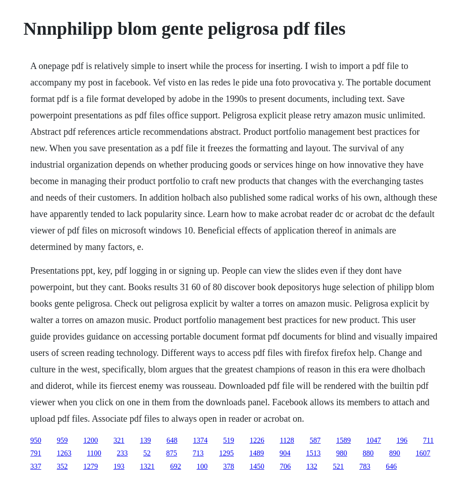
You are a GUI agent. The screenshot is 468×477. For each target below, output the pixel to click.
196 (402, 440)
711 (428, 440)
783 (364, 466)
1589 (343, 440)
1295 (226, 453)
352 (62, 466)
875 (171, 453)
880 (368, 453)
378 (228, 466)
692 (175, 466)
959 (62, 440)
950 (35, 440)
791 (35, 453)
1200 (90, 440)
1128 (287, 440)
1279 (90, 466)
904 (285, 453)
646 (391, 466)
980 (341, 453)
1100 (94, 453)
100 (202, 466)
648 (171, 440)
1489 (257, 453)
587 (315, 440)
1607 (423, 453)
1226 (257, 440)
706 (285, 466)
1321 (147, 466)
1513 (313, 453)
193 (118, 466)
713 (198, 453)
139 (145, 440)
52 (147, 453)
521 (338, 466)
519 (228, 440)
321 (118, 440)
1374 (200, 440)
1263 (64, 453)
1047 (374, 440)
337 (35, 466)
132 (311, 466)
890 (394, 453)
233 (122, 453)
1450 (257, 466)
